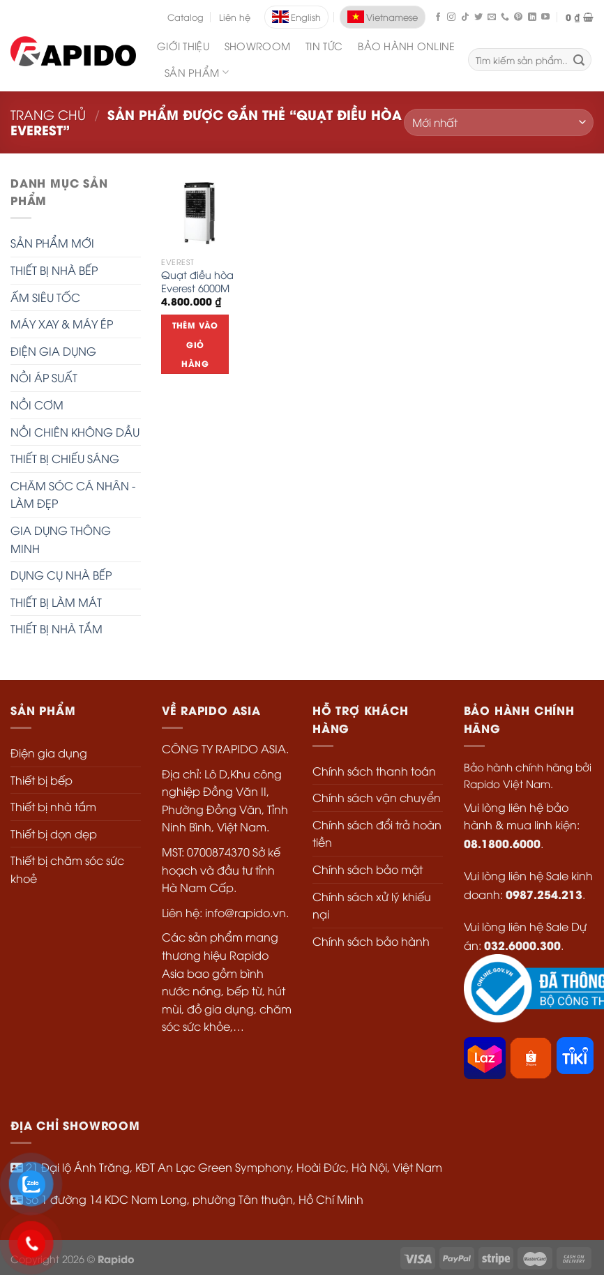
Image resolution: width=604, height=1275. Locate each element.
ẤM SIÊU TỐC (45, 297)
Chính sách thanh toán (374, 770)
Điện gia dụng (48, 752)
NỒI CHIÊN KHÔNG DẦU (74, 431)
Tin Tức (323, 45)
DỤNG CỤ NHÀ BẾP (61, 574)
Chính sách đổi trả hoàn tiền (376, 833)
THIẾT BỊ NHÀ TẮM (56, 628)
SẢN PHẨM (197, 73)
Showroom (257, 45)
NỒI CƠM (36, 404)
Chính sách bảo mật (367, 869)
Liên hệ (234, 16)
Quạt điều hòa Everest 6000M (197, 281)
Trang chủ (48, 114)
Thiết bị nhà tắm (53, 806)
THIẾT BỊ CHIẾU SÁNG (64, 458)
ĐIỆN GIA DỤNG (53, 351)
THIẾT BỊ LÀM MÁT (56, 602)
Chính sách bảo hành (371, 941)
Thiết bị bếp (41, 779)
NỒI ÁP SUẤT (43, 377)
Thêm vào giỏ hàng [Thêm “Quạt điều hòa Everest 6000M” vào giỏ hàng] (195, 344)
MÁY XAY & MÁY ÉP (61, 323)
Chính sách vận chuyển (376, 797)
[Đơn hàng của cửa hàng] (499, 122)
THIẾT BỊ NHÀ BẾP (54, 270)
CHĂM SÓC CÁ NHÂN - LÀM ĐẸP (72, 494)
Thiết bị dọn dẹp (53, 833)
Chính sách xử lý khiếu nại (371, 905)
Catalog (185, 16)
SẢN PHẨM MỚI (52, 242)
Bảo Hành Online (406, 45)
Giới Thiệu (183, 45)
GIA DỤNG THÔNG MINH (60, 539)
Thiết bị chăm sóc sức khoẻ (67, 869)
